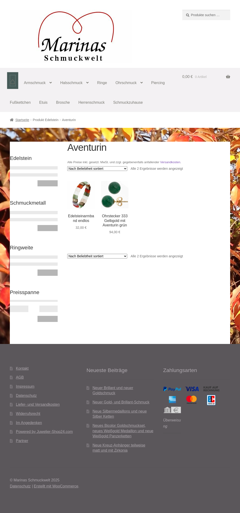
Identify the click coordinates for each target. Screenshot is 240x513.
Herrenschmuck (91, 102)
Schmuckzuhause (128, 102)
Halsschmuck (71, 83)
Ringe (102, 83)
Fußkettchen (20, 102)
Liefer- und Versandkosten (38, 404)
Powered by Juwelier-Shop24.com (44, 432)
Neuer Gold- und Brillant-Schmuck (121, 402)
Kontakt (22, 368)
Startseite (22, 120)
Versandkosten (170, 162)
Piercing (158, 83)
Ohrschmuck (126, 83)
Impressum (25, 386)
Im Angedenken (29, 423)
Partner (22, 441)
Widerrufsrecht (28, 414)
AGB (20, 377)
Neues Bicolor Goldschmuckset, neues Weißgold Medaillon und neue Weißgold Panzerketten (123, 431)
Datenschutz (26, 396)
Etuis (43, 102)
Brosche (63, 102)
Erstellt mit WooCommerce (56, 486)
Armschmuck (34, 83)
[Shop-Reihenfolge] (97, 168)
